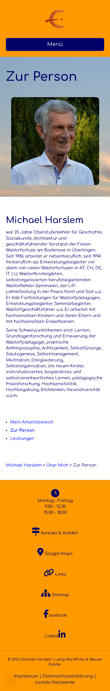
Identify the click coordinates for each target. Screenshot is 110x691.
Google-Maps (55, 553)
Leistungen (22, 438)
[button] (10, 680)
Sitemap (55, 595)
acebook (55, 615)
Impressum (26, 676)
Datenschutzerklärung (68, 676)
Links (55, 574)
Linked (55, 636)
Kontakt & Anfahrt (55, 533)
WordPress (75, 659)
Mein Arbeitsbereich (31, 422)
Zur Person (22, 430)
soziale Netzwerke (55, 682)
